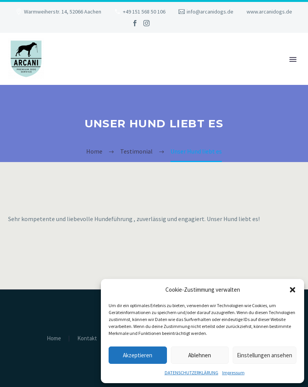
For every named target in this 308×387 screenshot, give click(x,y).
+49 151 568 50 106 (144, 11)
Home (54, 338)
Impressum (233, 372)
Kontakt (87, 338)
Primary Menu (292, 59)
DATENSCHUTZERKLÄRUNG (191, 372)
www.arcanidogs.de (269, 11)
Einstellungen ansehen (264, 355)
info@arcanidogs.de (210, 11)
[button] (292, 290)
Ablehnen (199, 355)
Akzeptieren (137, 355)
